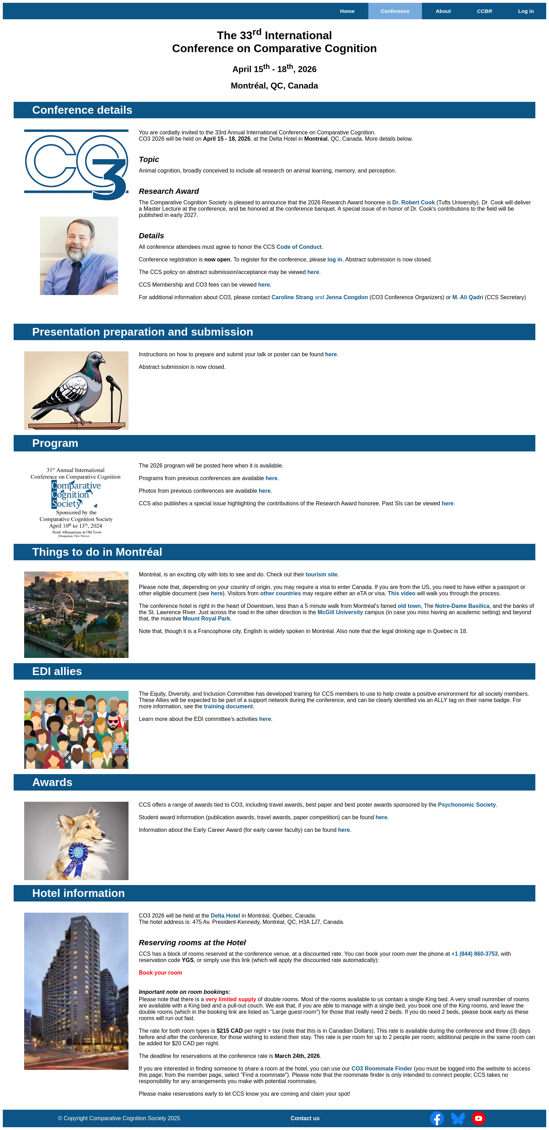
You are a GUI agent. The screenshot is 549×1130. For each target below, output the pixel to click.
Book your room (160, 973)
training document (228, 706)
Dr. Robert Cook (413, 202)
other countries (280, 593)
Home (347, 11)
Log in (526, 11)
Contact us (305, 1118)
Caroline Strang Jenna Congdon (320, 297)
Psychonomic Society (467, 805)
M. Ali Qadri (467, 297)
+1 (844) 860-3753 (475, 954)
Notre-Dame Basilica (462, 606)
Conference (395, 11)
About (443, 11)
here (313, 272)
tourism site (322, 574)
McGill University (340, 612)
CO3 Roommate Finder (382, 1069)
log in (334, 259)
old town (409, 606)
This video (401, 593)
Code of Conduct (299, 247)
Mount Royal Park (206, 619)
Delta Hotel (225, 916)
